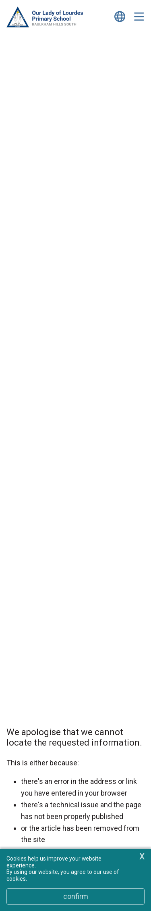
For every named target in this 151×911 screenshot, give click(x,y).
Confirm (75, 896)
